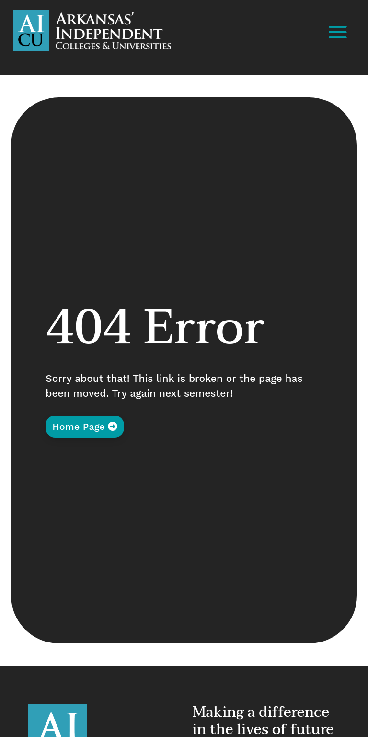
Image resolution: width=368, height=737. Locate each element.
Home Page (78, 426)
